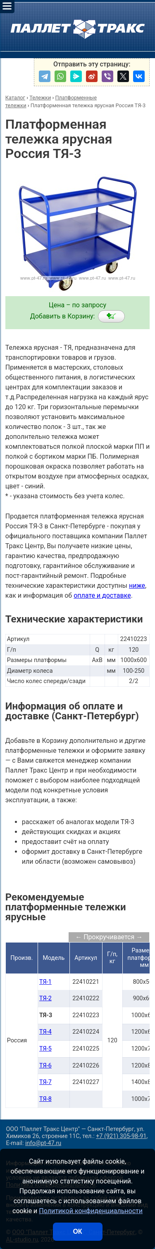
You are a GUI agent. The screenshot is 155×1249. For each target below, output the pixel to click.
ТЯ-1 (45, 981)
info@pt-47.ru (43, 1143)
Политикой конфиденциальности (91, 1211)
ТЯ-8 (45, 1099)
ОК (77, 1231)
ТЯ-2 (45, 998)
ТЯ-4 (45, 1031)
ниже (137, 585)
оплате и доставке (102, 595)
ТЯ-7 (45, 1082)
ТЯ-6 (45, 1065)
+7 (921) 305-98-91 (121, 1136)
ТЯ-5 (45, 1048)
